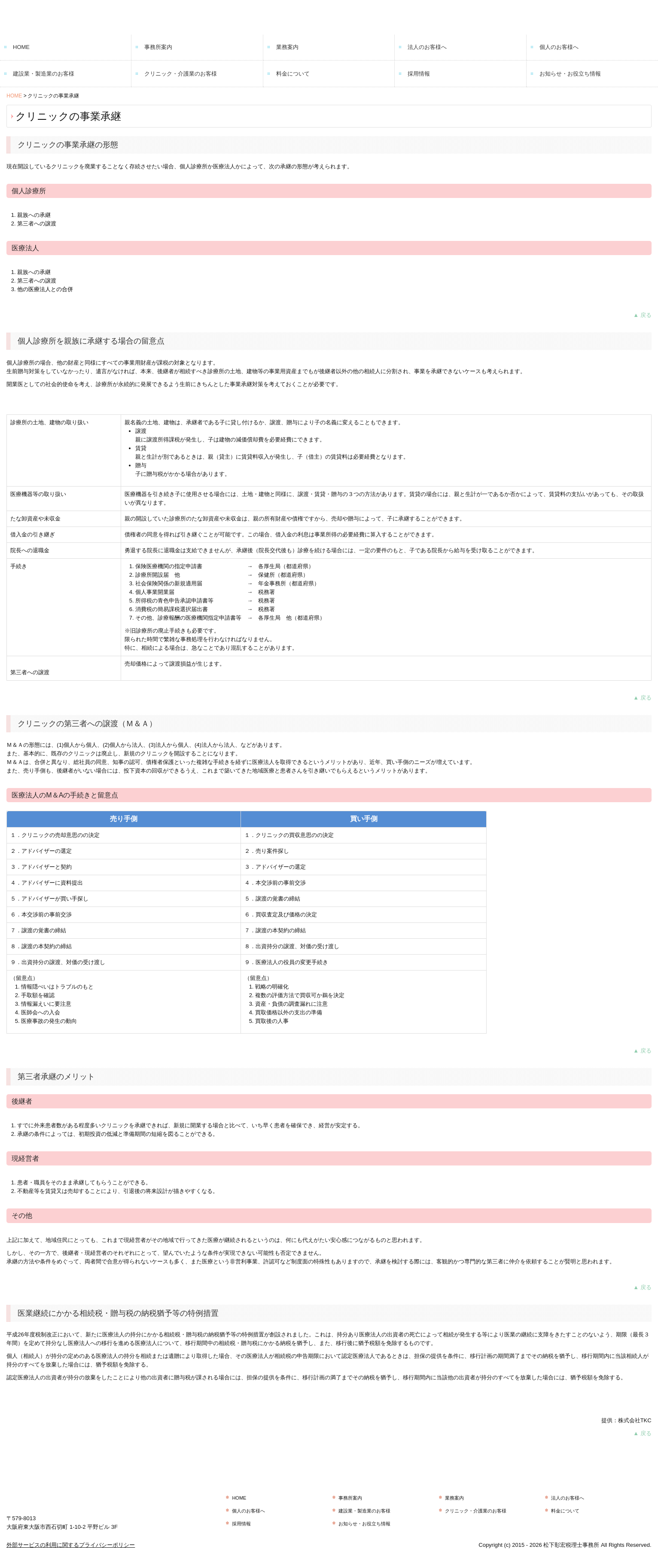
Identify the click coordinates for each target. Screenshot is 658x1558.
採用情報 (419, 73)
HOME (21, 47)
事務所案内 (158, 47)
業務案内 (287, 47)
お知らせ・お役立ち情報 (570, 73)
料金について (293, 73)
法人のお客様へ (427, 47)
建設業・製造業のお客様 (43, 73)
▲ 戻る (642, 315)
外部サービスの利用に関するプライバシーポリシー (70, 1545)
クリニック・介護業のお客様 (180, 73)
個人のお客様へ (559, 47)
